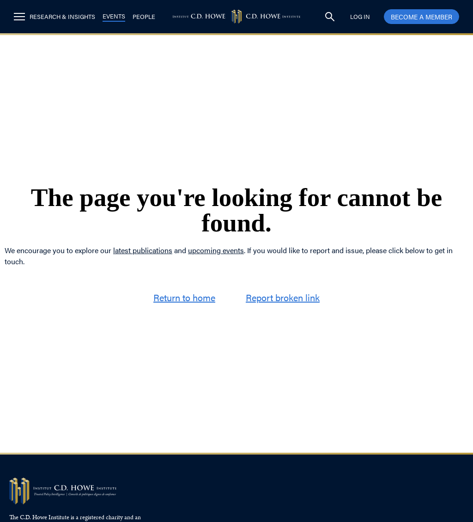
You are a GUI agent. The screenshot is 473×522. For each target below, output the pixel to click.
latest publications (142, 250)
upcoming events (216, 250)
